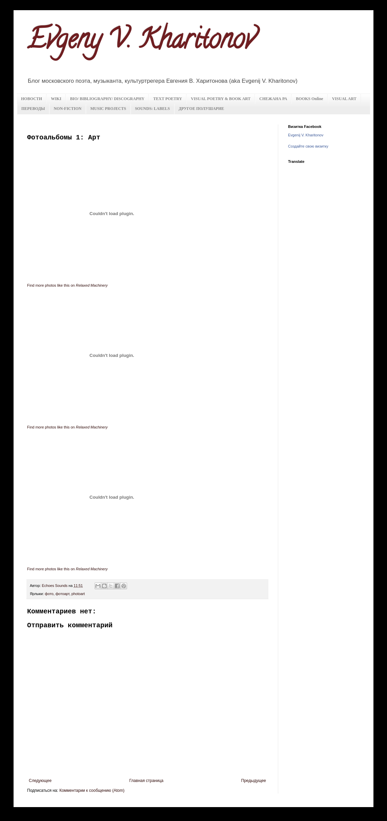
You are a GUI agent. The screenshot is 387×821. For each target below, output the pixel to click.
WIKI (56, 98)
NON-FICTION (67, 108)
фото (49, 594)
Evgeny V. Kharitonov (140, 42)
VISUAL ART (344, 98)
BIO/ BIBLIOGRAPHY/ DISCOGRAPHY (107, 98)
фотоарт (62, 594)
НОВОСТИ (31, 98)
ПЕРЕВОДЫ (33, 108)
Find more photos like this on (67, 285)
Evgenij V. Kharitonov (305, 135)
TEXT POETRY (167, 98)
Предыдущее (253, 780)
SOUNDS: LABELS (152, 108)
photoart (78, 594)
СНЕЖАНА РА (273, 98)
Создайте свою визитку (308, 146)
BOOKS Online (309, 98)
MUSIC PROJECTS (108, 108)
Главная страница (146, 780)
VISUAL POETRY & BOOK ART (220, 98)
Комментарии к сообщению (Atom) (91, 790)
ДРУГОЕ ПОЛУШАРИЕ (201, 108)
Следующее (40, 780)
